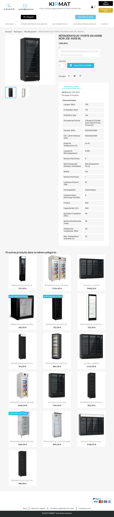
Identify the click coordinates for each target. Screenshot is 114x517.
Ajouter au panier (81, 65)
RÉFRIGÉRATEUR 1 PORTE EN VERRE (57, 441)
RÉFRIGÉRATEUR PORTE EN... (22, 285)
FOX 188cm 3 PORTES (91, 363)
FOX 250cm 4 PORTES (91, 285)
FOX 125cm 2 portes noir (57, 402)
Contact (104, 24)
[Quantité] (61, 65)
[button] (106, 3)
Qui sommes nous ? (60, 24)
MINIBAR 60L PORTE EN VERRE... (22, 324)
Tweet (74, 76)
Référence (66, 92)
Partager (69, 76)
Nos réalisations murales (84, 24)
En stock (65, 95)
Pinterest (80, 76)
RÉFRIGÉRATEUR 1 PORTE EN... (57, 324)
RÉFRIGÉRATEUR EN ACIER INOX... (57, 285)
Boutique (11, 24)
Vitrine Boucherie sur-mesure (34, 24)
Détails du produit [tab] (71, 86)
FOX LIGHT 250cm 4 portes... (91, 441)
